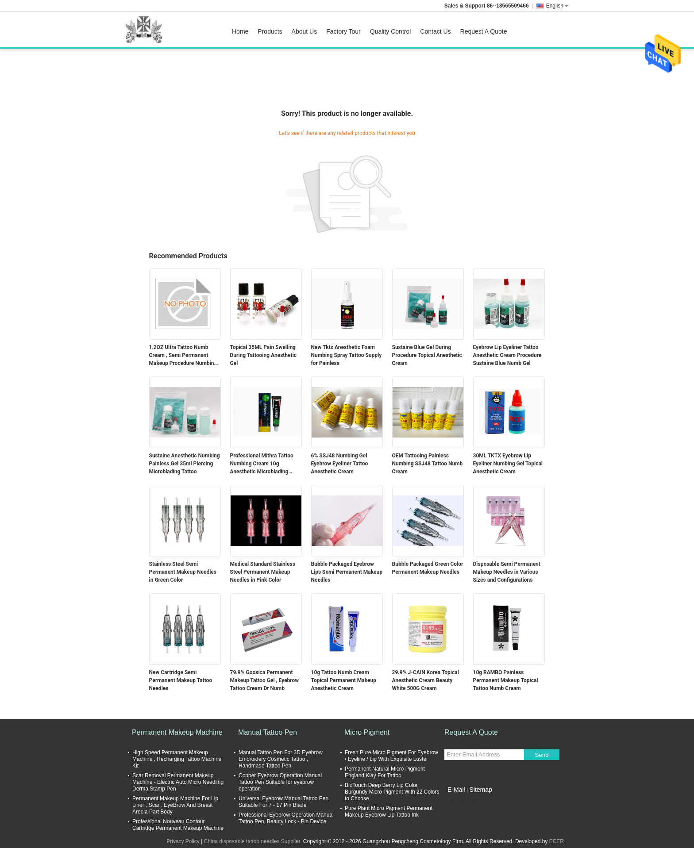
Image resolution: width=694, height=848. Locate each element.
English (557, 6)
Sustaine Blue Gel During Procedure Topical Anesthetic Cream (427, 355)
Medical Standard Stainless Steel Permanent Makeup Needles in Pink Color (262, 572)
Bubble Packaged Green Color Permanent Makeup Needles (427, 568)
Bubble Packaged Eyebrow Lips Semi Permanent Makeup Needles (346, 572)
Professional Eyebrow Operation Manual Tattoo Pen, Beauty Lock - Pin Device (286, 818)
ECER (556, 841)
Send (541, 755)
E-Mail (456, 789)
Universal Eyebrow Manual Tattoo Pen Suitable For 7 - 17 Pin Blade (283, 801)
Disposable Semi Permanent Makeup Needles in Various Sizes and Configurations (506, 572)
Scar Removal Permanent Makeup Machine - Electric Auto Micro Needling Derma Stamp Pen (178, 782)
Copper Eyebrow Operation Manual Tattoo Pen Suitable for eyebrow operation (280, 782)
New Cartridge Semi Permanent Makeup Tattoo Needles (180, 680)
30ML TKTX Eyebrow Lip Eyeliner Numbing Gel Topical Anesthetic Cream (508, 464)
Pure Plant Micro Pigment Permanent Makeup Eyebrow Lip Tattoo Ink (388, 811)
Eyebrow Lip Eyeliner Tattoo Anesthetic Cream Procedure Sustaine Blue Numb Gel (507, 355)
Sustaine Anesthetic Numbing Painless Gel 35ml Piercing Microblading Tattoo (184, 464)
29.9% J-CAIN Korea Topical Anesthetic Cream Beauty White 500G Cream (425, 680)
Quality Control (390, 31)
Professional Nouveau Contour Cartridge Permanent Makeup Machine (178, 824)
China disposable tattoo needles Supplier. (253, 841)
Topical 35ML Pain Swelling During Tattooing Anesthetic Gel (263, 355)
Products (270, 31)
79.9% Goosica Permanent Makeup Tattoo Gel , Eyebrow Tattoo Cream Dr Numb (264, 680)
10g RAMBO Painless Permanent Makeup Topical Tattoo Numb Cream (505, 680)
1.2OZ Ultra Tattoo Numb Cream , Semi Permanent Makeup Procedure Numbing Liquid (183, 355)
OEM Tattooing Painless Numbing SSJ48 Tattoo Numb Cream (427, 464)
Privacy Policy (183, 841)
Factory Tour (343, 31)
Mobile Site (460, 801)
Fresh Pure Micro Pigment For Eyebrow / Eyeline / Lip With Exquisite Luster (391, 755)
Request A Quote (483, 31)
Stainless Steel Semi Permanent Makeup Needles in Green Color (182, 572)
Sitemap (480, 789)
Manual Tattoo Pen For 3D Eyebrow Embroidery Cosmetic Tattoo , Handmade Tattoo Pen (281, 759)
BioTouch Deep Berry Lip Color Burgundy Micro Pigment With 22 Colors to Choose (392, 792)
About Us (304, 31)
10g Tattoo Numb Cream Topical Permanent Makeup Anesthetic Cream (343, 680)
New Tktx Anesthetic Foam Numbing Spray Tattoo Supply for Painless (346, 355)
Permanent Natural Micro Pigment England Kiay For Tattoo (385, 772)
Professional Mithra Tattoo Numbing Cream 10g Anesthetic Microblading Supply (261, 464)
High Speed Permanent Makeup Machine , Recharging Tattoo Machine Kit (176, 759)
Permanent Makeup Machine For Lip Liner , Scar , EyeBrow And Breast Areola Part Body (175, 805)
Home (240, 31)
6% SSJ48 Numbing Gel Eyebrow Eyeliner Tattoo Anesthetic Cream (339, 464)
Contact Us (435, 31)
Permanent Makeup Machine (177, 732)
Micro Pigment (366, 732)
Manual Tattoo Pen (267, 732)
